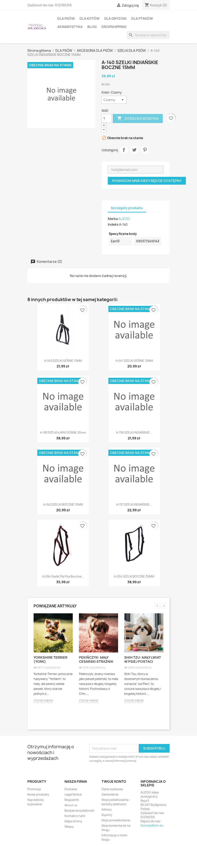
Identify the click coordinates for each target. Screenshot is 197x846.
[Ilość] (106, 118)
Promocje (34, 789)
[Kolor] (114, 100)
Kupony (107, 815)
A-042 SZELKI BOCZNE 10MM (63, 504)
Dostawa (70, 789)
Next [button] (163, 605)
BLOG (92, 27)
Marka (113, 219)
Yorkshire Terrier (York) (50, 659)
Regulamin (71, 800)
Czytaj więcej (43, 700)
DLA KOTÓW (90, 18)
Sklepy (69, 826)
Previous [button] (157, 605)
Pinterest (145, 150)
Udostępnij (124, 150)
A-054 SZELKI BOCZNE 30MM (134, 576)
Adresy (107, 809)
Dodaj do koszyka (137, 118)
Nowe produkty (38, 794)
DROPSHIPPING (113, 27)
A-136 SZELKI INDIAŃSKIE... (134, 432)
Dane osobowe (112, 789)
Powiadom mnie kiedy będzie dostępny (147, 180)
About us (70, 805)
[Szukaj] (148, 35)
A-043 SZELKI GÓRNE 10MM (63, 361)
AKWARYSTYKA (70, 27)
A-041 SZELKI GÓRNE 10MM (134, 361)
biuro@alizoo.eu (152, 825)
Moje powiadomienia (116, 820)
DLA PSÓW (66, 18)
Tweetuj (134, 150)
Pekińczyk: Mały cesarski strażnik (96, 659)
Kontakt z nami (74, 816)
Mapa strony (73, 821)
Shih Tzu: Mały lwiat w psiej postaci (142, 659)
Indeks (113, 224)
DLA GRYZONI (115, 18)
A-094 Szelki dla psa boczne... (63, 576)
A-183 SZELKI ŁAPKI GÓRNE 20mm (63, 432)
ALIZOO (124, 219)
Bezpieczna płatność (79, 810)
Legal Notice (73, 794)
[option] (53, 661)
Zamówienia (110, 794)
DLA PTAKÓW (142, 18)
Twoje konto (114, 781)
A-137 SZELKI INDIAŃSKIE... (134, 504)
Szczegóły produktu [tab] (127, 208)
